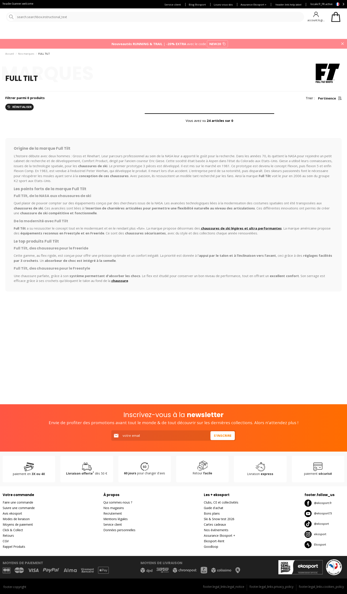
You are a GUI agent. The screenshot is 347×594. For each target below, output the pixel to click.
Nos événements (216, 530)
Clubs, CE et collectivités (221, 502)
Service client (172, 4)
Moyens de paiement (18, 524)
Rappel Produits (14, 546)
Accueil (9, 55)
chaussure (119, 282)
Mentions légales (115, 519)
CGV (6, 541)
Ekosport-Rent (214, 541)
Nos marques (137, 33)
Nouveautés (165, 33)
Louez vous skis (223, 4)
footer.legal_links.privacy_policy (271, 586)
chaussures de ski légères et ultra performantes (241, 230)
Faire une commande (18, 502)
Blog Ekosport (197, 4)
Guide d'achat (213, 508)
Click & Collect (13, 530)
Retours (8, 535)
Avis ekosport (12, 513)
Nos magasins (113, 508)
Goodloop (211, 546)
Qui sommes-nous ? (117, 502)
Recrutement (112, 513)
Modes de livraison (16, 519)
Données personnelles (119, 530)
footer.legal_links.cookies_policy (321, 586)
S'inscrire (222, 435)
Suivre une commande (19, 508)
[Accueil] (26, 17)
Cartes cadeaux (215, 524)
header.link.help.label (288, 4)
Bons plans (194, 33)
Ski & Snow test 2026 (219, 519)
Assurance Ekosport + (253, 4)
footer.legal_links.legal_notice (223, 586)
